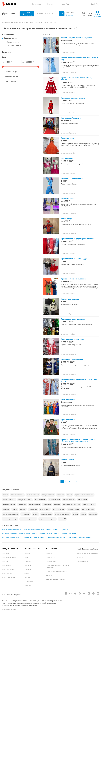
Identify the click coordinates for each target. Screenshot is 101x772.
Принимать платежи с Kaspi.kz (56, 571)
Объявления (8, 14)
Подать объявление (97, 13)
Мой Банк (27, 565)
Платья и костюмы (15, 46)
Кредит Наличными (8, 577)
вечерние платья (48, 495)
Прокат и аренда (9, 38)
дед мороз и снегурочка (47, 519)
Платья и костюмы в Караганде (57, 530)
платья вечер (45, 509)
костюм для (33, 509)
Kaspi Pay (49, 553)
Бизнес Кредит (51, 557)
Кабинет (90, 13)
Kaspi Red (5, 561)
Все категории (27, 13)
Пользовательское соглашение (87, 553)
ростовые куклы (68, 499)
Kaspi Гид (27, 585)
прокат (69, 495)
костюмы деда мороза (28, 519)
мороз (14, 509)
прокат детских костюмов (84, 495)
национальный (34, 504)
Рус (96, 4)
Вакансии (80, 557)
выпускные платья (25, 499)
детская (57, 504)
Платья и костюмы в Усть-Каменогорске (16, 533)
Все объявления (8, 34)
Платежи (27, 561)
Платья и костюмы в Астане (11, 530)
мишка (83, 514)
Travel (26, 557)
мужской (6, 509)
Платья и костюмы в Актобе (42, 533)
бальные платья (73, 509)
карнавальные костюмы (71, 504)
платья (5, 495)
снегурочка (47, 504)
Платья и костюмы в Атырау (56, 537)
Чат (83, 13)
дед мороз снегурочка (10, 514)
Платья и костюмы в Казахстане (80, 537)
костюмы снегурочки (62, 514)
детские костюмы (9, 499)
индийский (22, 504)
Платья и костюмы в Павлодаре (65, 533)
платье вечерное (58, 509)
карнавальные (46, 514)
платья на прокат (33, 495)
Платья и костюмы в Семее (11, 537)
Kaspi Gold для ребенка (9, 557)
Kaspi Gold (5, 553)
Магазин (27, 553)
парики (35, 514)
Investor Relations (82, 561)
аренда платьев (54, 499)
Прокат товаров (11, 42)
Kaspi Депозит (7, 565)
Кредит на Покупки (8, 569)
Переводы (28, 569)
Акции (26, 573)
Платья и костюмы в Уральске (33, 537)
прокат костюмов (17, 495)
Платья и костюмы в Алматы (34, 530)
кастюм (22, 509)
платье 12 (62, 519)
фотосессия (25, 514)
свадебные (93, 514)
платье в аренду (89, 504)
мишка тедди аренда (10, 519)
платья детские (40, 499)
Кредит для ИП (7, 573)
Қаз (92, 4)
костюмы (60, 495)
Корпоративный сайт (9, 609)
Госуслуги (27, 577)
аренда (75, 514)
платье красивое (88, 509)
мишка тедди (82, 499)
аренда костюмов (9, 504)
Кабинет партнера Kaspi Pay (55, 579)
